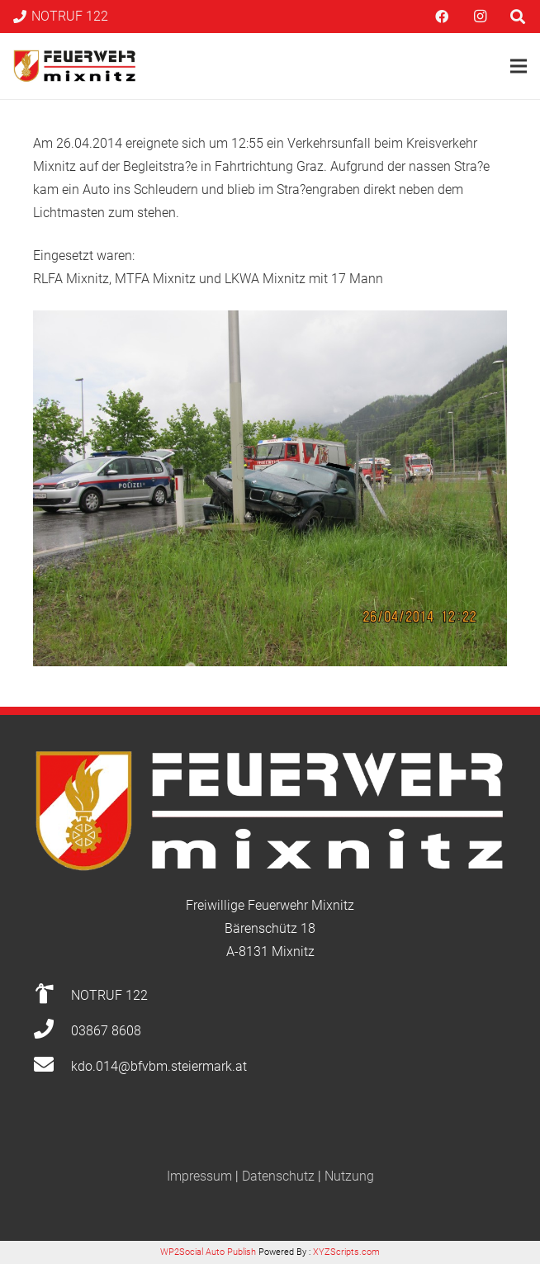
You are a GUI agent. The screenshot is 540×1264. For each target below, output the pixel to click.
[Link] (74, 66)
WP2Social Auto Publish (208, 1252)
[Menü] (519, 66)
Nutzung (349, 1176)
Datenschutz (278, 1176)
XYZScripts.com (346, 1252)
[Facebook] (442, 16)
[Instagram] (480, 16)
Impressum (199, 1176)
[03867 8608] (52, 1031)
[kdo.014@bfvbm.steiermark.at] (52, 1066)
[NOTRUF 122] (52, 995)
